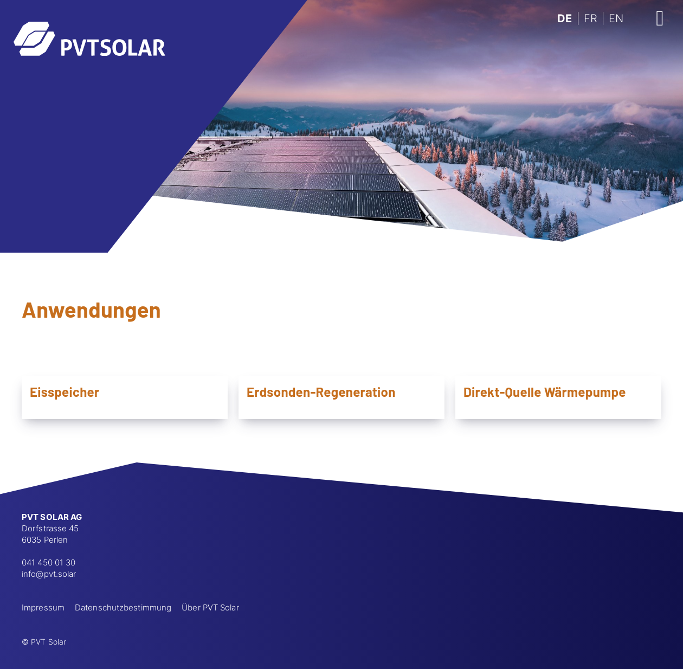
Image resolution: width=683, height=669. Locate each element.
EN (616, 18)
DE (564, 18)
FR (590, 18)
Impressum (43, 607)
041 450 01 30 (48, 562)
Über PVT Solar (210, 607)
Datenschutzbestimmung (123, 607)
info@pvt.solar (49, 574)
